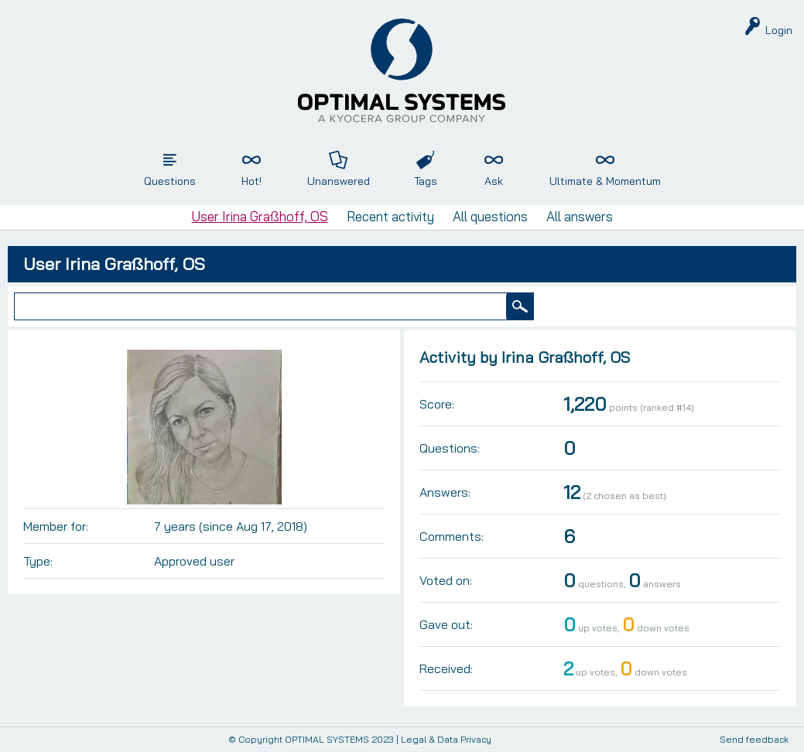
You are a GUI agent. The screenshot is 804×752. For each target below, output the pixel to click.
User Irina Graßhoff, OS (260, 216)
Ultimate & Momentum (605, 181)
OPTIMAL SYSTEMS (327, 739)
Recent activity (390, 216)
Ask (493, 181)
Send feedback (754, 740)
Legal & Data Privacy (446, 739)
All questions (490, 216)
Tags (425, 181)
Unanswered (338, 181)
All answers (579, 216)
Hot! (251, 181)
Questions (170, 181)
